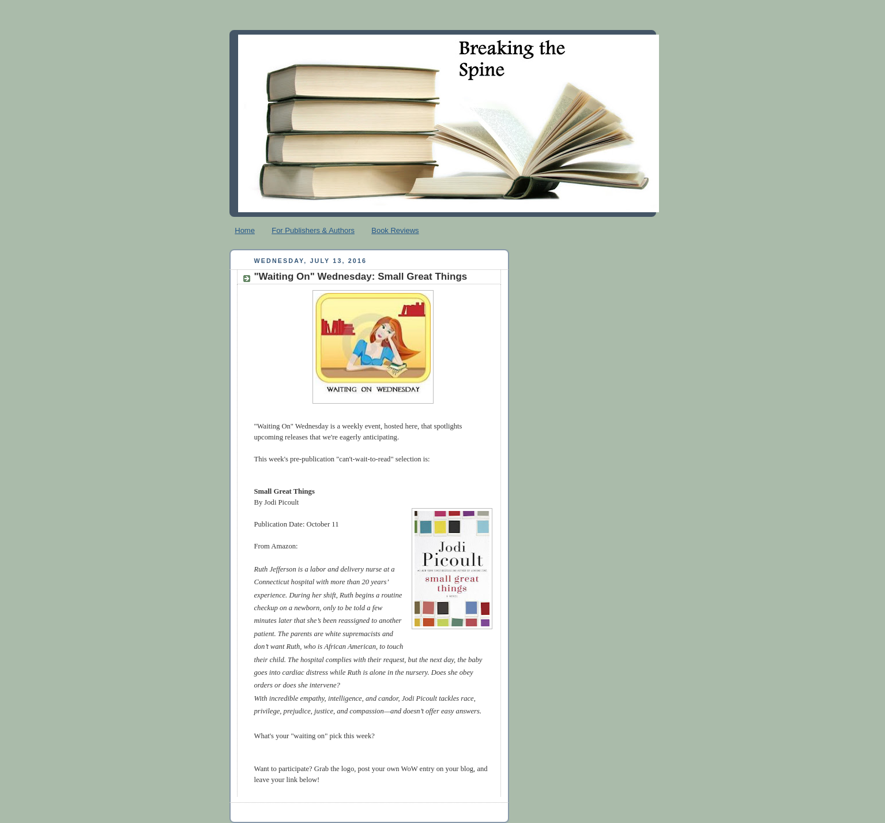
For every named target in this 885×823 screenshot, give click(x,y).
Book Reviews (395, 230)
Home (245, 230)
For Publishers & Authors (313, 230)
